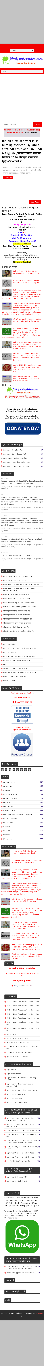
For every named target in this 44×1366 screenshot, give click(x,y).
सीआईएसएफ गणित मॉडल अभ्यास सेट (16, 612)
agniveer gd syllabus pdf (14, 455)
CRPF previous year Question (16, 662)
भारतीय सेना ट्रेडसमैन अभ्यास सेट (18, 1163)
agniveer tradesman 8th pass (20, 1154)
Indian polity (9, 812)
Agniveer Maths (14, 1075)
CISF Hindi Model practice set (16, 596)
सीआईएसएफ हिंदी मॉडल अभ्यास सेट (16, 629)
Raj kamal (39, 1314)
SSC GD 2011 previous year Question (23, 1003)
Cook (5, 666)
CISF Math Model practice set (16, 600)
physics (6, 832)
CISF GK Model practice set (15, 582)
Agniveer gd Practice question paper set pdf (19, 1086)
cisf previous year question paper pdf (20, 608)
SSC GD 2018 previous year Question (23, 1020)
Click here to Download (22, 245)
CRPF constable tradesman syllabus (20, 658)
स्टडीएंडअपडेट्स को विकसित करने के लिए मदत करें (22, 413)
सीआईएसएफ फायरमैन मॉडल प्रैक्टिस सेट (17, 620)
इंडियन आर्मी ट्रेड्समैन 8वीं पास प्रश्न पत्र (20, 1274)
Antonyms (7, 788)
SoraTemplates (16, 1314)
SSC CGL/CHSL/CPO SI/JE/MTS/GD (18, 816)
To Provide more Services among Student (22, 417)
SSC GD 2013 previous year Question (23, 1011)
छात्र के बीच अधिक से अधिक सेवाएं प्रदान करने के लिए (22, 420)
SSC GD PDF (12, 1036)
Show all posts (31, 132)
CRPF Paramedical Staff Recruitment (20, 650)
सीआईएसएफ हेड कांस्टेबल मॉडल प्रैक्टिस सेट (18, 633)
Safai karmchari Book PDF (15, 670)
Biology (6, 792)
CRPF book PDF (10, 654)
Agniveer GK (12, 1071)
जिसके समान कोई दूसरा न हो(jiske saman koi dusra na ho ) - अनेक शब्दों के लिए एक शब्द (26, 380)
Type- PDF (22, 231)
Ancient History (10, 784)
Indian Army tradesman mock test (23, 1132)
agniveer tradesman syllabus (17, 468)
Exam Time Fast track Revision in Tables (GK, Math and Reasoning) (22, 248)
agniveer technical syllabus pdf (18, 464)
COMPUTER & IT (10, 800)
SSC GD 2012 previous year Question (23, 1007)
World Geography (11, 820)
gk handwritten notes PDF (19, 1044)
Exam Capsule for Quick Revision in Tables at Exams (22, 216)
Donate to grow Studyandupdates (22, 410)
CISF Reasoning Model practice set (19, 604)
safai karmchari (10, 682)
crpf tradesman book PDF (15, 678)
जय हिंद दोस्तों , (22, 254)
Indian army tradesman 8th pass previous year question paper (20, 1143)
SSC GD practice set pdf (17, 1040)
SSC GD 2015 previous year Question (23, 1015)
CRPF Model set (10, 646)
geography (8, 824)
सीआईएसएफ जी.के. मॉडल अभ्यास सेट (16, 616)
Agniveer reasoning (16, 1096)
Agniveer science (15, 1100)
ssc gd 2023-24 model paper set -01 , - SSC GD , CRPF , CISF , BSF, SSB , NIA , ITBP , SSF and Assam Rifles (27, 948)
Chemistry (8, 804)
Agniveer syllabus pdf (13, 451)
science (6, 836)
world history (9, 840)
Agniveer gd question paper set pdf (23, 1092)
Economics (8, 808)
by (22, 223)
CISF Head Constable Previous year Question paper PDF (18, 591)
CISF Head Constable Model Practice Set (21, 586)
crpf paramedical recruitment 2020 (19, 674)
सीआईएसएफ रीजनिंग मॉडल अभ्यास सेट (17, 624)
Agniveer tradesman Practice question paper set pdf (19, 1121)
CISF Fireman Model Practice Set (18, 578)
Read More (8, 176)
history (6, 828)
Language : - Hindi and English (22, 228)
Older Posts (35, 202)
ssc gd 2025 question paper (19, 1054)
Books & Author (10, 796)
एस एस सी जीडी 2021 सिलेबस (18, 1058)
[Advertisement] (22, 22)
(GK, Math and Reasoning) (22, 220)
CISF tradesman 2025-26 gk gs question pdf (17, 557)
